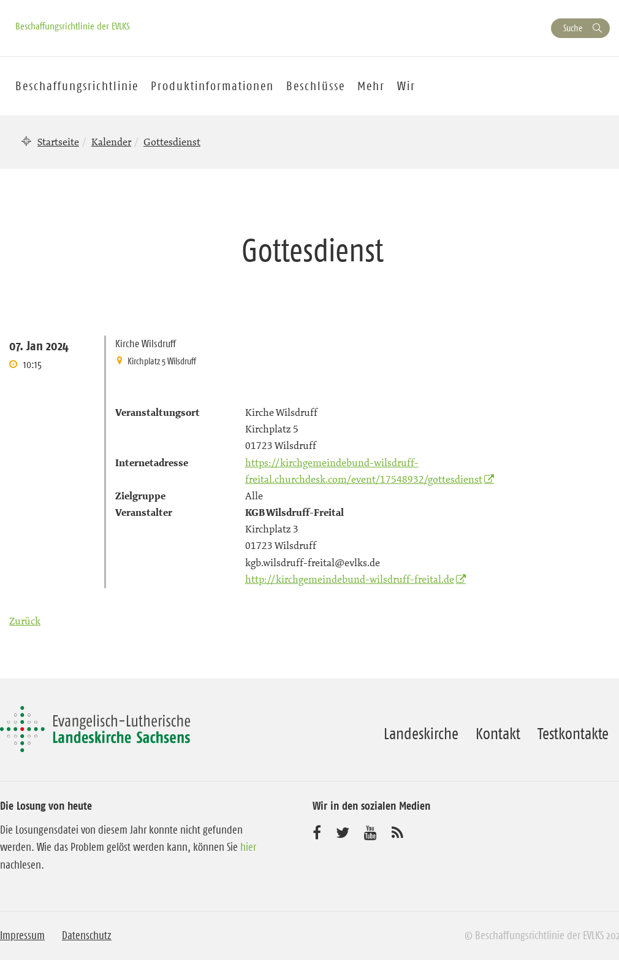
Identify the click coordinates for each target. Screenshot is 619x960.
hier (248, 847)
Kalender (111, 141)
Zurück (24, 621)
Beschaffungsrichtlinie (77, 86)
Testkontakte (573, 733)
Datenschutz (87, 935)
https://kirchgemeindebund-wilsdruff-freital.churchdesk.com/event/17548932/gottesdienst (363, 471)
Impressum (22, 935)
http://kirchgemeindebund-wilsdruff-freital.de (349, 579)
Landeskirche (421, 733)
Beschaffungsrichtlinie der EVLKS (72, 26)
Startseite (58, 141)
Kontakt (498, 733)
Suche (572, 28)
